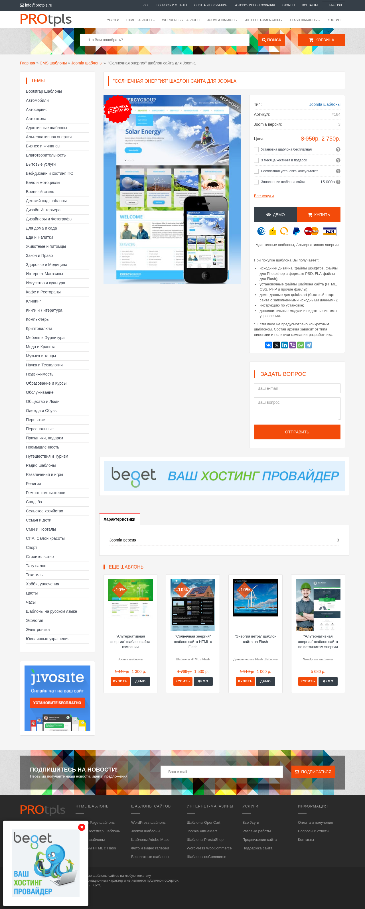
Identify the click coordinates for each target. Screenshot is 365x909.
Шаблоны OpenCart (203, 822)
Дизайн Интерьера (43, 210)
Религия (33, 483)
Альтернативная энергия (49, 137)
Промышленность (42, 447)
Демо (275, 214)
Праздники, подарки (44, 438)
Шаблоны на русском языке (51, 611)
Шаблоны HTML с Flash (96, 848)
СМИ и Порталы (41, 529)
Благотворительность (46, 155)
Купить (319, 214)
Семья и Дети (38, 520)
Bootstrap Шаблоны (44, 91)
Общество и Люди (43, 401)
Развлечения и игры (44, 474)
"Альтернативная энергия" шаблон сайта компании (130, 641)
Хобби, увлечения (42, 584)
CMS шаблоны (53, 63)
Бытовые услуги (41, 164)
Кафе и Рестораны (43, 292)
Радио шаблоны (41, 465)
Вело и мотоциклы (43, 182)
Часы (31, 602)
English (335, 5)
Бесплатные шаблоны (150, 857)
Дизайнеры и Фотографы (49, 219)
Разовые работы (256, 831)
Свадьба (34, 502)
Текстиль (34, 575)
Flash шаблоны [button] (305, 20)
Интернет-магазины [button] (264, 20)
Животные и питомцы (46, 246)
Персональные (40, 429)
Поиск (271, 40)
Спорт (31, 547)
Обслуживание (40, 392)
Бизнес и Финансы (43, 146)
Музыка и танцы (41, 356)
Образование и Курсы (46, 383)
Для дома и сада (41, 228)
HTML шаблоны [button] (140, 20)
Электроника (38, 629)
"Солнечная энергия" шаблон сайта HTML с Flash (193, 641)
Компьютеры (38, 319)
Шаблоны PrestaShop (205, 839)
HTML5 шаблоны (90, 839)
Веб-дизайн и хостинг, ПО (50, 173)
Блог (145, 5)
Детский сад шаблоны (46, 200)
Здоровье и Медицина (46, 264)
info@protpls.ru (36, 5)
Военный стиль (40, 191)
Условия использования (254, 5)
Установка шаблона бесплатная (286, 149)
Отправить (297, 432)
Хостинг (334, 20)
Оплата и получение (210, 5)
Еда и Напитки (39, 237)
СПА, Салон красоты (45, 538)
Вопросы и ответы (172, 5)
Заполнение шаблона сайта (283, 182)
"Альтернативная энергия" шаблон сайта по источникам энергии (318, 641)
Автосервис (36, 109)
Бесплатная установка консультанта (290, 171)
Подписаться (313, 772)
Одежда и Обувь (41, 410)
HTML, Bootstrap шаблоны (98, 831)
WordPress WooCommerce (209, 848)
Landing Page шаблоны (95, 822)
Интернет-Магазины (44, 273)
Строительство (40, 556)
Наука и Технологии (44, 365)
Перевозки (36, 419)
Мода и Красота (40, 346)
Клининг (33, 301)
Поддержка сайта (257, 848)
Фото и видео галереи (150, 848)
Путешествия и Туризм (47, 456)
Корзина (321, 40)
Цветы (32, 593)
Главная (27, 63)
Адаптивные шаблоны (46, 127)
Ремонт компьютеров (45, 492)
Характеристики (119, 519)
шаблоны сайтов (106, 876)
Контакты (310, 5)
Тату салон (36, 565)
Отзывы (288, 5)
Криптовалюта (39, 328)
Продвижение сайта (259, 839)
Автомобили (37, 100)
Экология (34, 620)
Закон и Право (39, 255)
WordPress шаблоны (181, 20)
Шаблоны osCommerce (206, 857)
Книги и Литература (44, 310)
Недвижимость (39, 374)
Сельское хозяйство (44, 511)
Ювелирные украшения (48, 638)
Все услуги (264, 196)
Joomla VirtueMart (202, 831)
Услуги (113, 20)
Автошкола (36, 118)
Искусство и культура (45, 283)
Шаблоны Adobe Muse (150, 839)
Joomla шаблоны (222, 20)
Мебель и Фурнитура (45, 337)
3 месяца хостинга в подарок (284, 160)
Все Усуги (250, 822)
